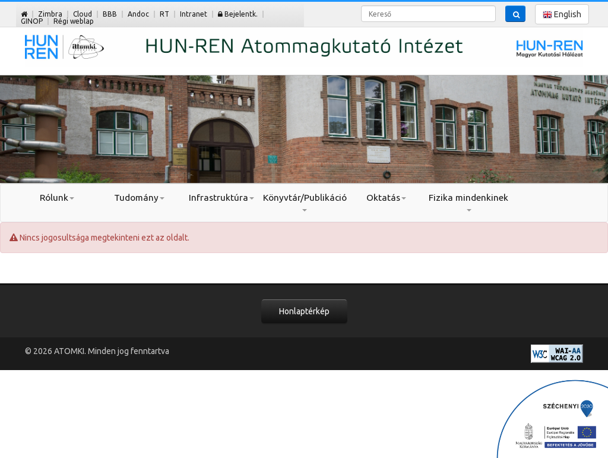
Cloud (82, 14)
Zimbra (50, 14)
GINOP (32, 21)
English (562, 15)
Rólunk (57, 197)
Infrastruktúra (221, 197)
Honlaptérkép (304, 311)
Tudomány (139, 197)
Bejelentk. (238, 14)
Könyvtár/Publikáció (304, 201)
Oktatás (386, 197)
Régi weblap (73, 21)
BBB (110, 14)
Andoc (138, 14)
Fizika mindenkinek (468, 201)
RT (164, 14)
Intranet (193, 14)
